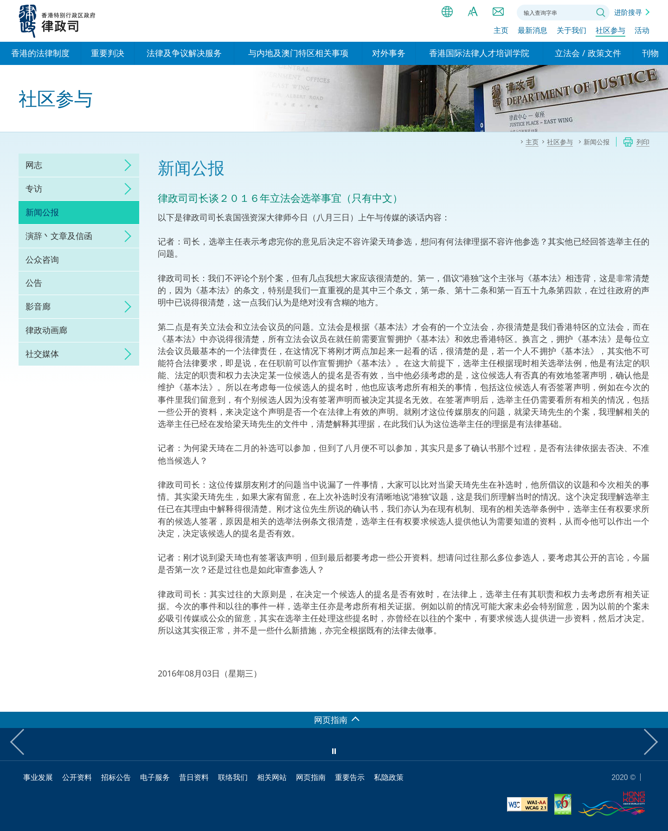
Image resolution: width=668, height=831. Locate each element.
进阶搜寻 (628, 12)
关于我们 (571, 31)
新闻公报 (42, 212)
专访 (34, 188)
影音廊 (38, 306)
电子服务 (155, 777)
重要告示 (350, 777)
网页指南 (311, 777)
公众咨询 (42, 259)
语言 (447, 12)
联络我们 (498, 12)
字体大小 (473, 12)
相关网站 (272, 777)
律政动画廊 (46, 329)
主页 (501, 31)
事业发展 (38, 777)
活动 (642, 31)
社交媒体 (42, 353)
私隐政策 (389, 777)
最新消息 (532, 31)
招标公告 (116, 777)
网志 (34, 164)
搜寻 (601, 12)
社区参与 (610, 31)
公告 (34, 282)
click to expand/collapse (125, 165)
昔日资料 (194, 777)
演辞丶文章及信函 (59, 235)
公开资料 (77, 777)
